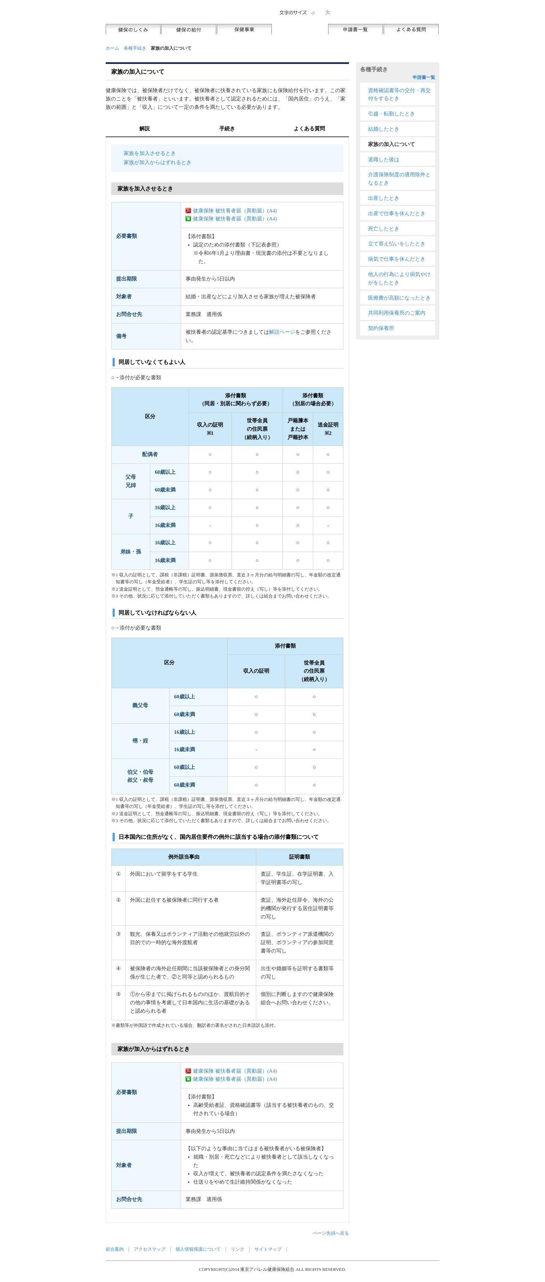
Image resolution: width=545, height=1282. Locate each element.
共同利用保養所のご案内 (396, 313)
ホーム (112, 48)
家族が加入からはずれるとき (158, 162)
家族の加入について (391, 144)
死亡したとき (383, 229)
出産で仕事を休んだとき (396, 213)
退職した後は (383, 159)
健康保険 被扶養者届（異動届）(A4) (235, 210)
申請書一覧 (424, 77)
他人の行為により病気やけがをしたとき (399, 278)
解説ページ (282, 332)
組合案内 (115, 1249)
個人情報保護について (198, 1249)
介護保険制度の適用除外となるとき (399, 179)
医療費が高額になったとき (399, 298)
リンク (237, 1249)
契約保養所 (381, 328)
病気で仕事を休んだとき (396, 259)
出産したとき (383, 198)
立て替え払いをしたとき (396, 243)
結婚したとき (383, 129)
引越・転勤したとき (391, 113)
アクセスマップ (149, 1249)
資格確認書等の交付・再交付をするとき (399, 95)
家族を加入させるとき (150, 153)
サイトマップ (268, 1249)
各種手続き (135, 48)
